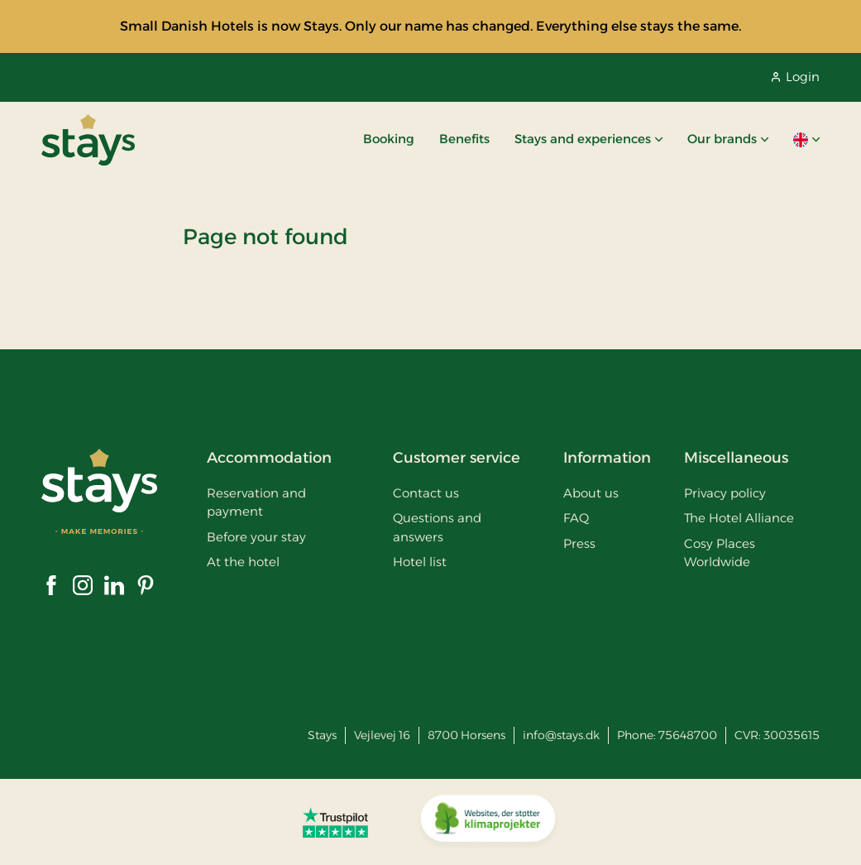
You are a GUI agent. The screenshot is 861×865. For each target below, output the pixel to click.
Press (579, 543)
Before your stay (256, 537)
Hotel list (420, 561)
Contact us (426, 493)
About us (591, 493)
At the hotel (243, 561)
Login (796, 76)
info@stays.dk (561, 735)
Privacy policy (725, 493)
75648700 (687, 735)
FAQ (576, 518)
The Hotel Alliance (739, 518)
